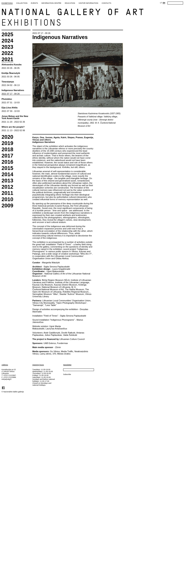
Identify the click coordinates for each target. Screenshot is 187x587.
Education (70, 3)
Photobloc (7, 99)
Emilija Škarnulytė (11, 73)
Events (34, 3)
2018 (7, 149)
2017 (7, 155)
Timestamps (8, 82)
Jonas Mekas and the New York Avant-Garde (15, 117)
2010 (7, 199)
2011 (7, 193)
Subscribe (67, 374)
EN (164, 3)
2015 (7, 168)
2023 (7, 47)
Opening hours (38, 365)
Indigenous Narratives (13, 90)
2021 (7, 59)
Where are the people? (13, 127)
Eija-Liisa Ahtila (10, 108)
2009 (7, 205)
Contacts (106, 3)
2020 (7, 137)
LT (161, 3)
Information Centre (51, 3)
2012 (7, 187)
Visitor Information (88, 3)
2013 (7, 180)
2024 (7, 40)
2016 (7, 162)
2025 (7, 34)
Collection (21, 3)
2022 (7, 53)
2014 (7, 174)
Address (5, 365)
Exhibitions (7, 3)
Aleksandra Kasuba (11, 65)
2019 (7, 143)
